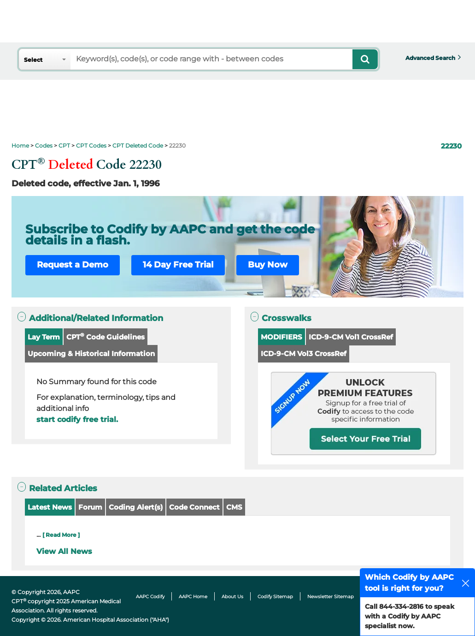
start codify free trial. (77, 419)
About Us (232, 597)
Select (33, 59)
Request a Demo (72, 265)
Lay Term (44, 337)
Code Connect (194, 507)
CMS (234, 507)
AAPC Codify (150, 597)
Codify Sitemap (275, 597)
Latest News (50, 507)
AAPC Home (193, 597)
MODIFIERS (281, 337)
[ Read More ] (61, 534)
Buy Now (267, 265)
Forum (90, 507)
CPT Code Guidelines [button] (105, 336)
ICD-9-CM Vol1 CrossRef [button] (351, 337)
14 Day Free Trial (178, 265)
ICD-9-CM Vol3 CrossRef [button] (303, 353)
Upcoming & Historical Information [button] (91, 353)
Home (20, 145)
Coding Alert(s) (136, 507)
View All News (64, 551)
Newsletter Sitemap (330, 597)
